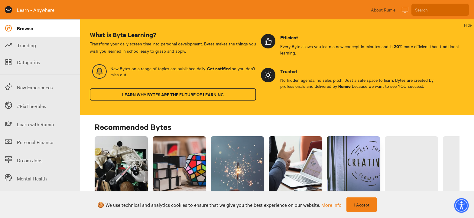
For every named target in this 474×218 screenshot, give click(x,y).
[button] (461, 205)
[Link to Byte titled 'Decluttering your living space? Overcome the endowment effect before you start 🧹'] (121, 170)
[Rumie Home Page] (8, 9)
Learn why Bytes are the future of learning (173, 94)
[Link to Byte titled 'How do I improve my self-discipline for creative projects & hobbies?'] (353, 170)
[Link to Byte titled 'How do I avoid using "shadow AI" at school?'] (411, 170)
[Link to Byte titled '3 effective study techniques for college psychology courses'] (237, 170)
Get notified (219, 68)
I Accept (361, 205)
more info (331, 204)
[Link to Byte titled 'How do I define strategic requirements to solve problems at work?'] (179, 170)
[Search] (440, 9)
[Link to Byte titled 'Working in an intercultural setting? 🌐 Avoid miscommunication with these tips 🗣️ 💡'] (295, 170)
